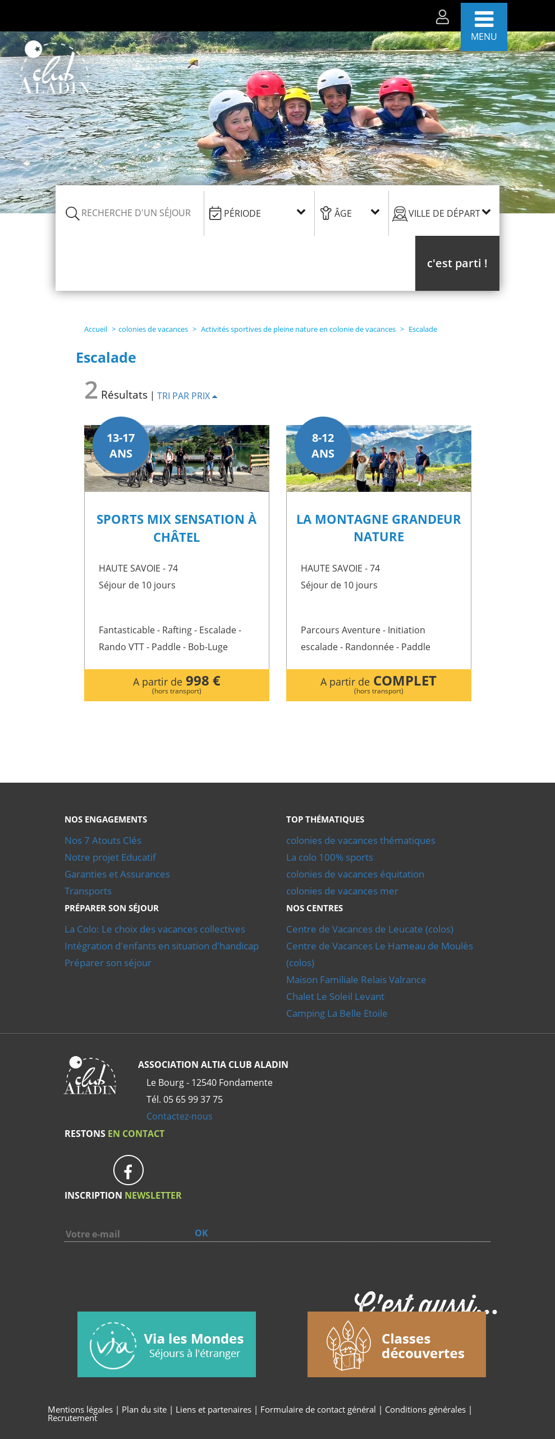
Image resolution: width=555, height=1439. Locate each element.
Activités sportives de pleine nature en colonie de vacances (298, 329)
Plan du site (144, 1409)
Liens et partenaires (215, 1409)
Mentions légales (80, 1409)
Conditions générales (425, 1409)
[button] (457, 263)
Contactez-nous (179, 1116)
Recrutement (72, 1417)
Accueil (95, 329)
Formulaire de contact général (318, 1409)
